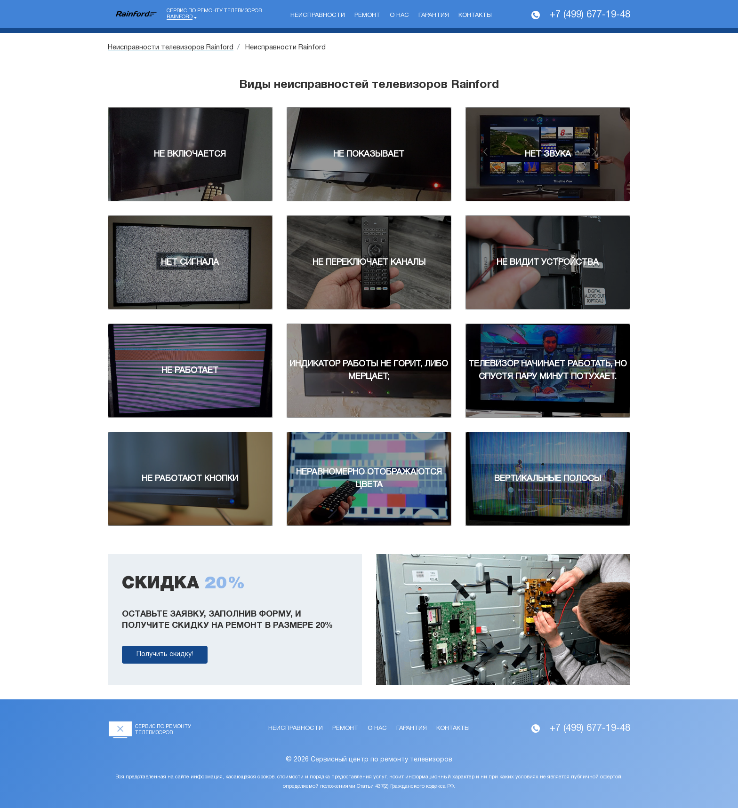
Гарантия (433, 15)
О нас (399, 15)
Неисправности (317, 15)
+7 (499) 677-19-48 (590, 15)
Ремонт (367, 15)
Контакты (475, 15)
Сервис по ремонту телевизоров (214, 14)
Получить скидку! (164, 654)
